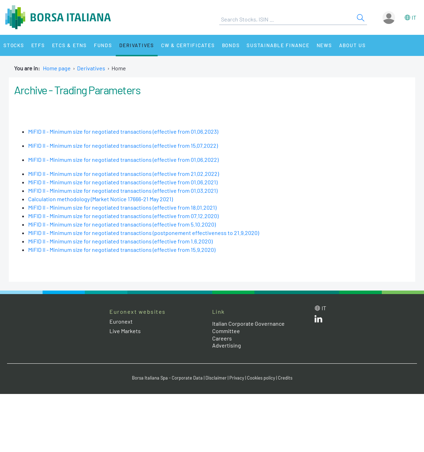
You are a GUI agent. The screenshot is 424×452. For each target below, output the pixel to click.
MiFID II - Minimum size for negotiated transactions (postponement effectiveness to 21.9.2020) (143, 232)
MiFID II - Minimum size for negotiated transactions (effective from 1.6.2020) (120, 241)
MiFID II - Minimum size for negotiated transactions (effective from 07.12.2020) (123, 215)
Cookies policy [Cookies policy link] (261, 378)
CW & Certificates (188, 45)
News (324, 45)
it (414, 17)
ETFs (38, 45)
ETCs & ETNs (69, 45)
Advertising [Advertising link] (226, 345)
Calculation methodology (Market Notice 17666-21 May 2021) (100, 199)
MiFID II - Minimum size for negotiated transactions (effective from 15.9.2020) (121, 249)
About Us (352, 45)
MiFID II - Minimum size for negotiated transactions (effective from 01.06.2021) (122, 182)
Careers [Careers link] (222, 338)
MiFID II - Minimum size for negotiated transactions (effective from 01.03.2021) (122, 190)
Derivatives (136, 45)
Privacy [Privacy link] (236, 378)
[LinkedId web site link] (318, 320)
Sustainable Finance (278, 45)
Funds (103, 45)
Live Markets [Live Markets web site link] (125, 330)
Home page (57, 68)
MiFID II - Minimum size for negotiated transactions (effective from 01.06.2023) (123, 131)
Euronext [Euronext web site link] (121, 321)
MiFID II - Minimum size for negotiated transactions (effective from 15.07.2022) (123, 145)
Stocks (14, 45)
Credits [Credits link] (285, 378)
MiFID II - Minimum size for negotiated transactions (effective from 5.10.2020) (122, 224)
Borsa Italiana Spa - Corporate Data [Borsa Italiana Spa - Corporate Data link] (167, 378)
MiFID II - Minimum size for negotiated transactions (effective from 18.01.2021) (122, 207)
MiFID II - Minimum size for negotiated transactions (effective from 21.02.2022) (123, 173)
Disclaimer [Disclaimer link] (216, 378)
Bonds (231, 45)
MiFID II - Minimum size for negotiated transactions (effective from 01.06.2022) (123, 159)
